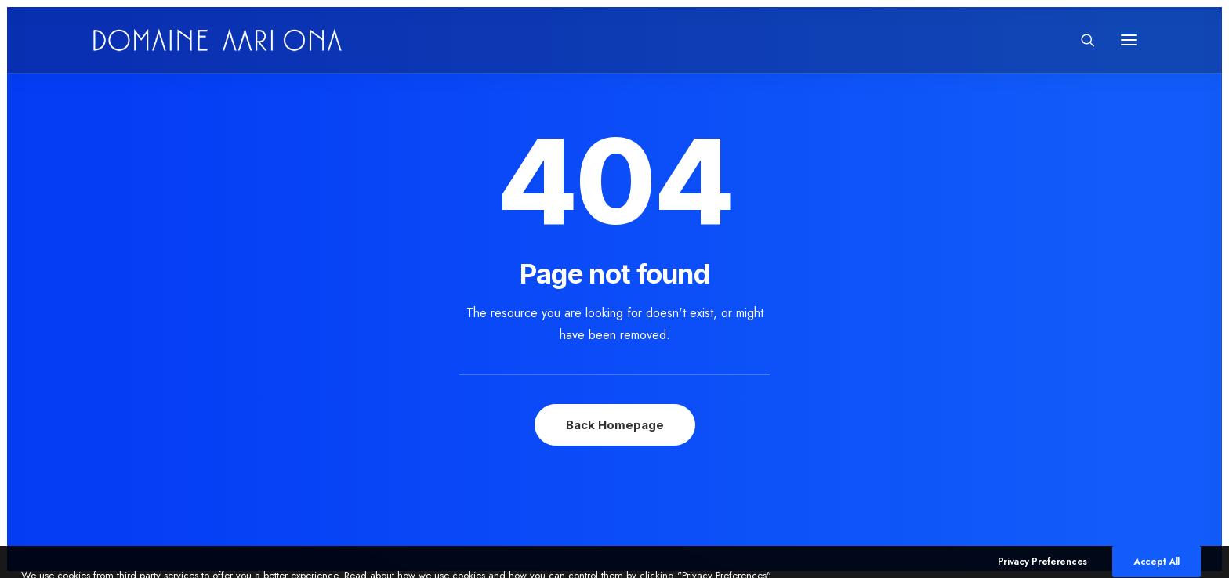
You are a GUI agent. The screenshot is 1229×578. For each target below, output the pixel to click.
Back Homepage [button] (615, 424)
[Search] (1081, 40)
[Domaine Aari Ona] (217, 40)
